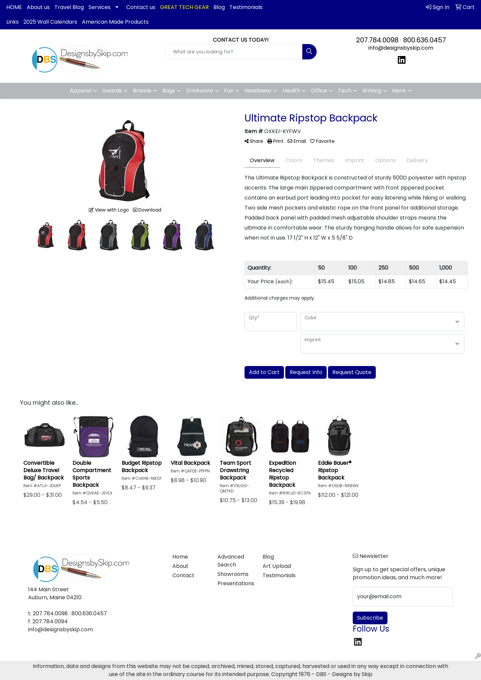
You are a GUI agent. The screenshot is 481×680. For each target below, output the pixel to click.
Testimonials (246, 7)
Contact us (140, 7)
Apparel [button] (80, 90)
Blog (219, 7)
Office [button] (319, 90)
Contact (183, 575)
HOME (14, 7)
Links (12, 22)
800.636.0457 (424, 40)
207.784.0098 (377, 40)
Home (180, 557)
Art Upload (277, 566)
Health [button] (291, 90)
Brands (142, 90)
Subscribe (370, 618)
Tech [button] (344, 90)
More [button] (399, 90)
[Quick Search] (233, 51)
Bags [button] (168, 90)
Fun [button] (228, 90)
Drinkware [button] (199, 90)
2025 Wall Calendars (50, 22)
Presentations (235, 583)
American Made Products (115, 22)
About (180, 566)
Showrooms (233, 574)
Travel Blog (69, 7)
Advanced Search (230, 561)
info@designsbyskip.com (400, 48)
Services (100, 7)
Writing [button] (371, 90)
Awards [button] (112, 90)
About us (38, 7)
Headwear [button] (258, 90)
